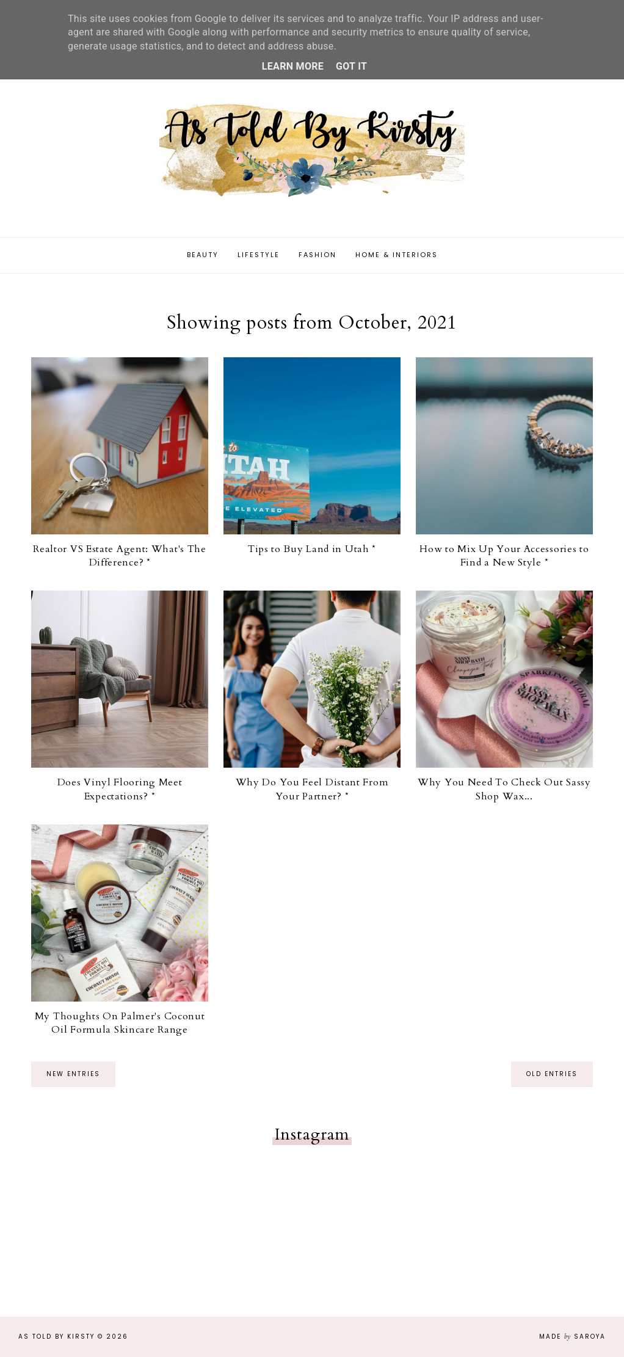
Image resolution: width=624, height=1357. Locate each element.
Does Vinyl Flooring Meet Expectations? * (120, 789)
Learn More (293, 66)
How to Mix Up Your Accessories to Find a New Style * (504, 555)
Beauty (203, 255)
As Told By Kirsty (56, 1336)
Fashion (317, 255)
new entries (73, 1074)
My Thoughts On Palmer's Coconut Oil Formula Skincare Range (120, 1023)
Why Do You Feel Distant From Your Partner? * (312, 789)
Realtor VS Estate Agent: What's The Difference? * (119, 555)
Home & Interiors (396, 255)
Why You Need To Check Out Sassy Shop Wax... (504, 789)
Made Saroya (572, 1336)
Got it (351, 66)
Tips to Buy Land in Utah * (312, 549)
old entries (552, 1074)
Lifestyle (259, 255)
